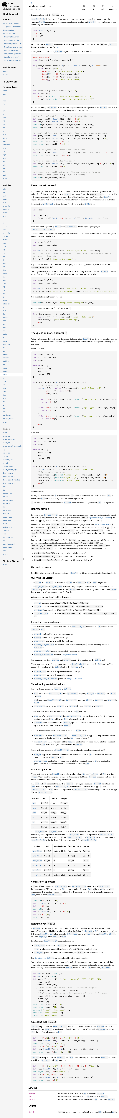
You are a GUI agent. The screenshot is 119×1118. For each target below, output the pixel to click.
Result (34, 229)
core (10, 3)
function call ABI (102, 524)
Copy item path (49, 6)
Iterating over (44, 958)
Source (42, 9)
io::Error (48, 229)
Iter (29, 1097)
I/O (57, 47)
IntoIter (31, 1094)
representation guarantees (99, 517)
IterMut (31, 1099)
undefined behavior (69, 654)
